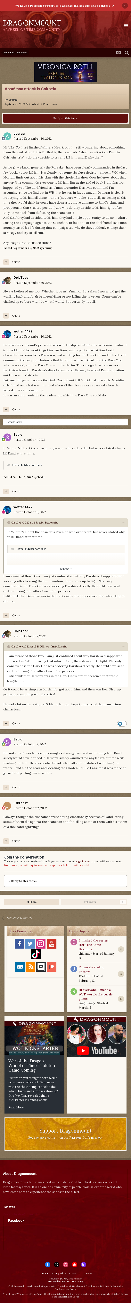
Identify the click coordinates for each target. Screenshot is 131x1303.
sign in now (83, 861)
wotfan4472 (22, 331)
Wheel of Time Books (44, 104)
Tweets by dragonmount (20, 1214)
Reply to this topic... (22, 881)
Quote (16, 262)
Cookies (88, 1273)
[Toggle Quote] (9, 522)
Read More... (17, 1107)
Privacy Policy (59, 1273)
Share (32, 902)
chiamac (84, 953)
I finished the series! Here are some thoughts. (94, 944)
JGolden (84, 976)
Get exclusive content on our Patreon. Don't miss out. (65, 1137)
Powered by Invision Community (65, 1281)
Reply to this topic (65, 118)
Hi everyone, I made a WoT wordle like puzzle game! (96, 994)
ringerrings (87, 1003)
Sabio (17, 434)
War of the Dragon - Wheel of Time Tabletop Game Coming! (31, 1065)
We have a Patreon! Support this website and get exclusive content (62, 5)
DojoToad (20, 278)
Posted (32, 138)
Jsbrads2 (20, 803)
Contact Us (74, 1273)
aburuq (13, 100)
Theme (43, 1273)
